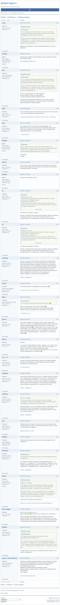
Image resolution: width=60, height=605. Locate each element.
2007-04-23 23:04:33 (25, 283)
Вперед (22, 20)
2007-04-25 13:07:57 (25, 319)
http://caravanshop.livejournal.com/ (28, 512)
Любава (4, 54)
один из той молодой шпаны (11, 558)
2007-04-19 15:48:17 (25, 258)
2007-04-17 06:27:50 (25, 140)
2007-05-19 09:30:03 (25, 437)
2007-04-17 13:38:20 (25, 174)
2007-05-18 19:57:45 (25, 421)
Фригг (4, 297)
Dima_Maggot (6, 509)
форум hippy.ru (9, 3)
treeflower (5, 258)
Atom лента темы (55, 598)
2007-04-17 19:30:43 (25, 224)
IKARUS (4, 437)
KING (3, 108)
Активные (14, 13)
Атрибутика (11, 17)
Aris (3, 421)
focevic (4, 162)
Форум (3, 17)
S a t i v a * (5, 357)
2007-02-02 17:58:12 (25, 53)
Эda (3, 70)
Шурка (4, 476)
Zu (3, 191)
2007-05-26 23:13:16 (25, 476)
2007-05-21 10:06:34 (25, 450)
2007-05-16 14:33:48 (25, 373)
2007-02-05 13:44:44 (25, 70)
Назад (8, 20)
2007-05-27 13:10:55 (25, 527)
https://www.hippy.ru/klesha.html (27, 61)
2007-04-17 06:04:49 (25, 123)
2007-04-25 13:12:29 (25, 339)
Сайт (4, 64)
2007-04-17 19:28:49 (25, 190)
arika (3, 123)
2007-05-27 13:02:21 (25, 509)
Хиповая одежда (23, 17)
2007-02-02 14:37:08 (25, 23)
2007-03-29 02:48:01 (25, 108)
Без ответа (20, 13)
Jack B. (4, 283)
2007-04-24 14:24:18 (25, 297)
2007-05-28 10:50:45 (25, 558)
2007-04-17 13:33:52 (25, 162)
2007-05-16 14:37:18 (25, 394)
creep (3, 23)
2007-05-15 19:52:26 (25, 357)
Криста (4, 319)
